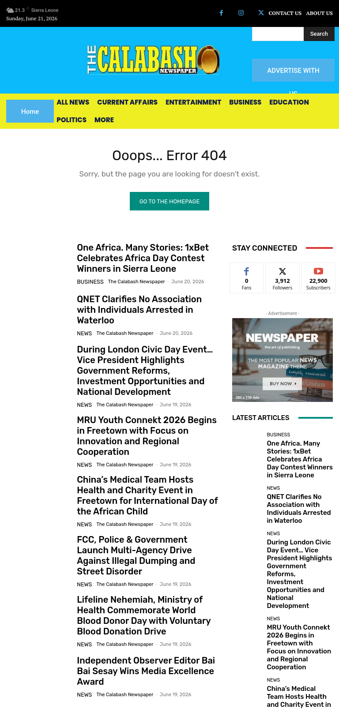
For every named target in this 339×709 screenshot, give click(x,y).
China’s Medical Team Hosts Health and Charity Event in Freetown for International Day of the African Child (147, 468)
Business (88, 282)
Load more (282, 642)
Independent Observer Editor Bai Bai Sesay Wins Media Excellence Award (142, 622)
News (83, 329)
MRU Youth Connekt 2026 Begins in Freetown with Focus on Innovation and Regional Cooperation (148, 416)
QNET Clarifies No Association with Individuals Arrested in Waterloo (138, 312)
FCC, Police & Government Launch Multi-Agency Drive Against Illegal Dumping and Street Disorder (138, 519)
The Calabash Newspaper (132, 282)
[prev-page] (11, 667)
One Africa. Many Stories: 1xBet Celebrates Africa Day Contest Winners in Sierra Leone (146, 261)
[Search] (319, 34)
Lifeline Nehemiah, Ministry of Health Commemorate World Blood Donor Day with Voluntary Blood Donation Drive (145, 571)
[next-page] (25, 667)
